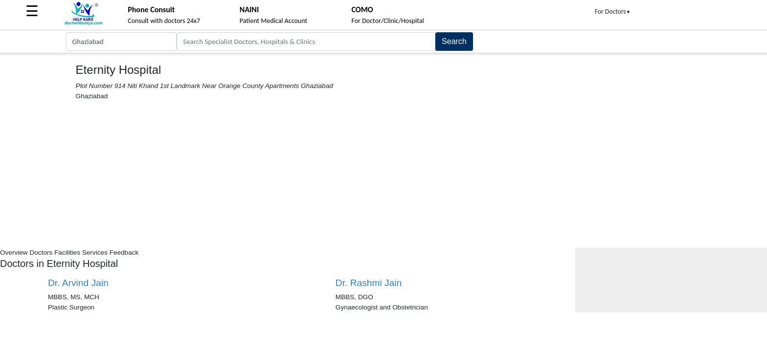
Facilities (67, 252)
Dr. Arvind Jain (78, 283)
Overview (14, 252)
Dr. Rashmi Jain (369, 283)
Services (95, 252)
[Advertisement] (383, 174)
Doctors (40, 252)
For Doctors (613, 11)
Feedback (124, 252)
